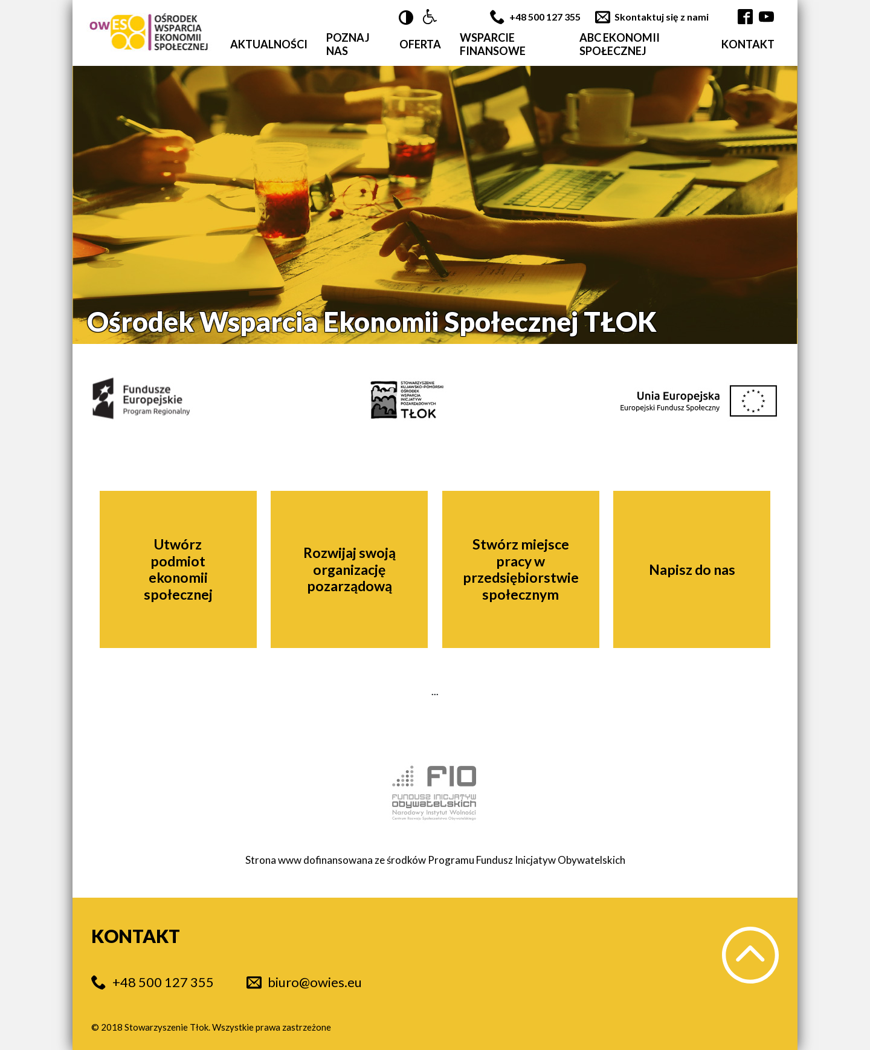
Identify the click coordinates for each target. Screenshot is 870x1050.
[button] (429, 17)
